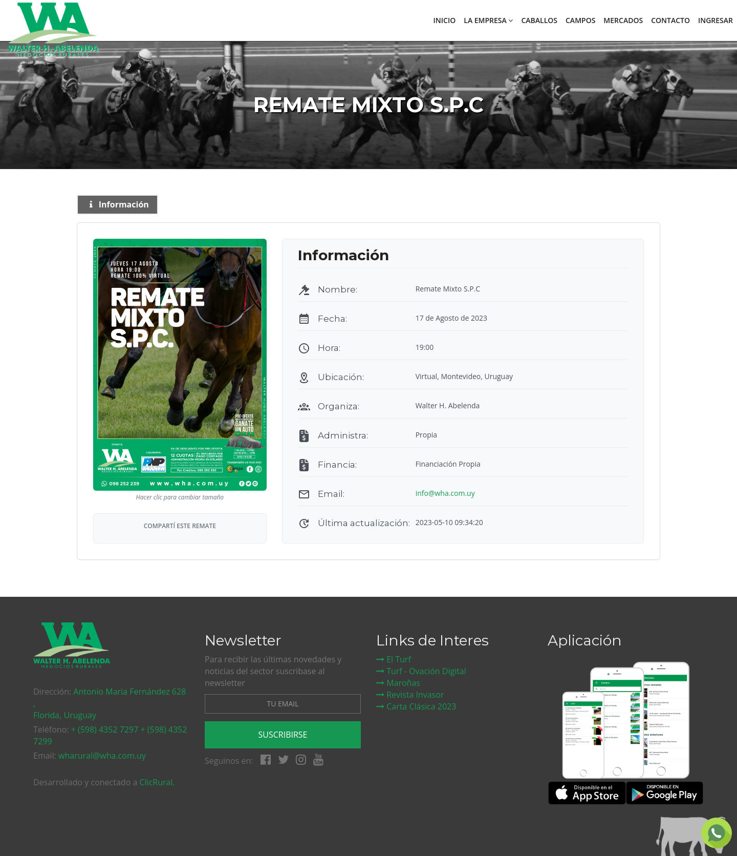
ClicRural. (157, 782)
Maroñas (398, 682)
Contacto (670, 20)
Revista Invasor (410, 694)
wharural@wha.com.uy (102, 755)
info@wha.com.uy (445, 493)
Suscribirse (283, 734)
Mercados (623, 20)
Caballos (539, 20)
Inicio (444, 20)
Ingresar (715, 20)
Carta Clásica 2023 (416, 706)
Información (117, 204)
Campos (580, 20)
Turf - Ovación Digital (421, 671)
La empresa (488, 20)
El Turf (393, 659)
